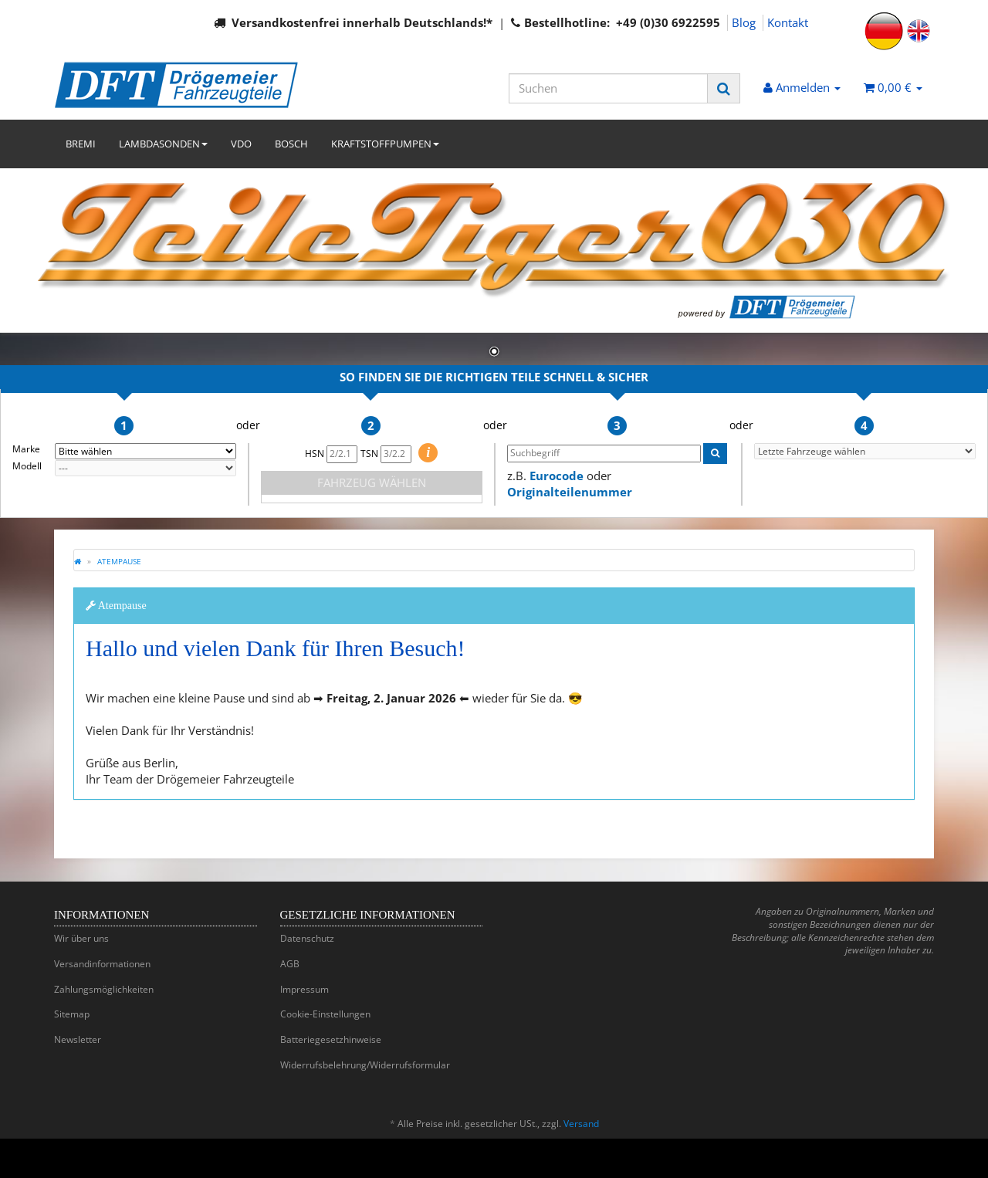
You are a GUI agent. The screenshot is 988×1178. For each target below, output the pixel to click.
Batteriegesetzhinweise (330, 1039)
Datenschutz (307, 938)
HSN (331, 453)
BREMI (81, 144)
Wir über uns (81, 938)
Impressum (304, 989)
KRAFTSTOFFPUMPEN (385, 144)
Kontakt (787, 22)
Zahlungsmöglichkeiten (104, 989)
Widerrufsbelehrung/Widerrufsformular (365, 1064)
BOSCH (291, 144)
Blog (744, 22)
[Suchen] (608, 88)
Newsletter (77, 1039)
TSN (385, 453)
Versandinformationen (102, 963)
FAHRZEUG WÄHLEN (371, 482)
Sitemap (72, 1014)
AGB (289, 963)
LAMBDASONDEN (163, 144)
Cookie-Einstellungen (325, 1014)
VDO (241, 144)
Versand (581, 1123)
